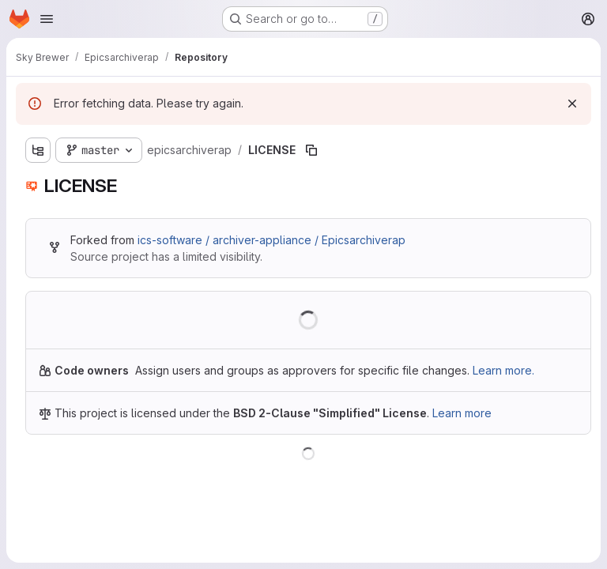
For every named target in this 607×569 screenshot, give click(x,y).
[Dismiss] (572, 103)
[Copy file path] (311, 150)
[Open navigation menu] (46, 19)
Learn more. (503, 370)
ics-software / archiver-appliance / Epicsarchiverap (271, 240)
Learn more (462, 413)
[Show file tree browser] (38, 150)
